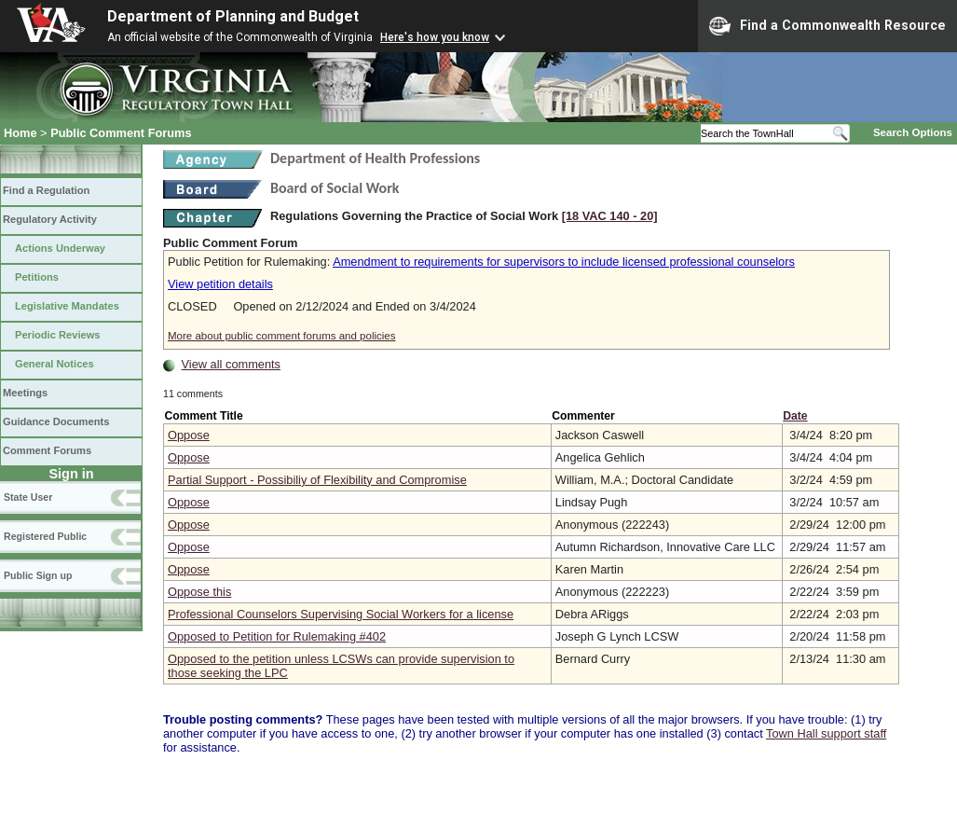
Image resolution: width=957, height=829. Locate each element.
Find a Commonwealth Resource (827, 26)
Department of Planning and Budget (233, 16)
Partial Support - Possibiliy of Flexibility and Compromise (317, 480)
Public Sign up (38, 575)
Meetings (25, 392)
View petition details (220, 284)
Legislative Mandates (67, 305)
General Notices (54, 363)
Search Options (912, 132)
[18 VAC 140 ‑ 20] (610, 216)
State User (28, 497)
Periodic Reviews (58, 334)
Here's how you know (434, 37)
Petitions (37, 277)
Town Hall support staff (826, 733)
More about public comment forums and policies (282, 335)
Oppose (189, 435)
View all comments (231, 364)
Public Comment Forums (120, 133)
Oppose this (199, 592)
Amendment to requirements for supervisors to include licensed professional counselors (564, 262)
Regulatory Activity (50, 219)
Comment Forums (47, 450)
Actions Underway (60, 248)
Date (795, 415)
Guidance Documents (56, 421)
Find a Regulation (46, 190)
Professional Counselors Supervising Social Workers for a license (340, 614)
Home (20, 133)
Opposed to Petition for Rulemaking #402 (277, 636)
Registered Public (45, 536)
